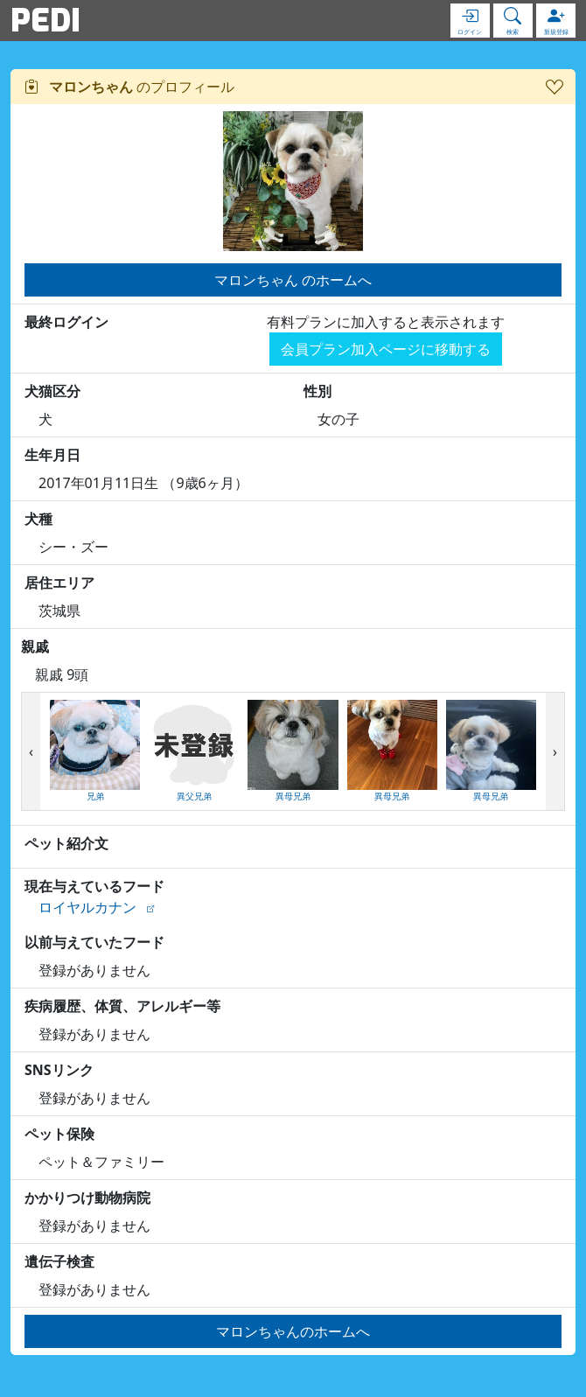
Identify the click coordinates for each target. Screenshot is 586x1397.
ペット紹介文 (66, 843)
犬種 (38, 518)
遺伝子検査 (59, 1261)
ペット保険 (59, 1133)
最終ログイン (66, 322)
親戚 (35, 646)
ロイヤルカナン (87, 907)
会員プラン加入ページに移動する (386, 349)
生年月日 (52, 455)
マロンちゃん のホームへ (293, 280)
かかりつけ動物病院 (87, 1197)
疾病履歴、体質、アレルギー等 (122, 1006)
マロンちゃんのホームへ (293, 1331)
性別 (317, 391)
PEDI (45, 20)
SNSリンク (59, 1069)
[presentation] (31, 752)
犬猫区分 (52, 391)
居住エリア (59, 582)
